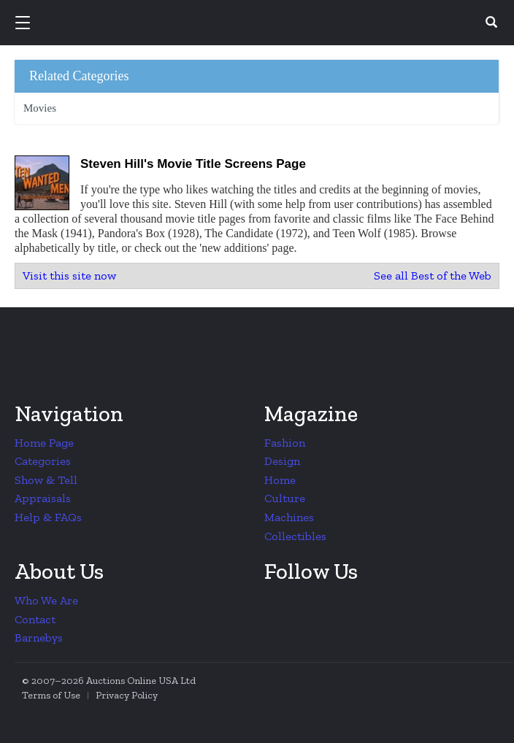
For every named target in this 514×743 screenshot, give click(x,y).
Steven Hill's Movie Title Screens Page (193, 164)
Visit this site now (69, 275)
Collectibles (295, 536)
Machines (289, 517)
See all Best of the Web (432, 275)
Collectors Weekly (259, 23)
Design (282, 461)
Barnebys (39, 637)
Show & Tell (46, 480)
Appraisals (43, 498)
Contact (35, 619)
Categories (43, 461)
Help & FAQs (48, 517)
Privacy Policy (127, 695)
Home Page (44, 443)
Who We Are (46, 600)
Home (280, 480)
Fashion (284, 443)
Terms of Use (51, 695)
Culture (284, 498)
